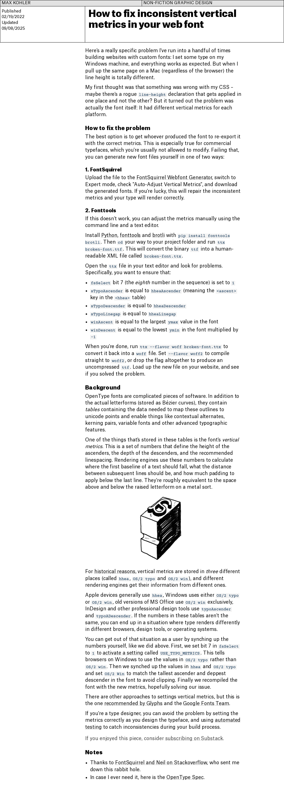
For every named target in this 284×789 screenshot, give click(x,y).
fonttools (130, 235)
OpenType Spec (185, 777)
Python (109, 235)
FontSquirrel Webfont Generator (174, 177)
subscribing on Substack (194, 738)
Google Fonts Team (206, 703)
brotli (158, 235)
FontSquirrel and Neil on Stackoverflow (161, 762)
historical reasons (114, 571)
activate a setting (123, 653)
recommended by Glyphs (133, 703)
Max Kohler (16, 3)
